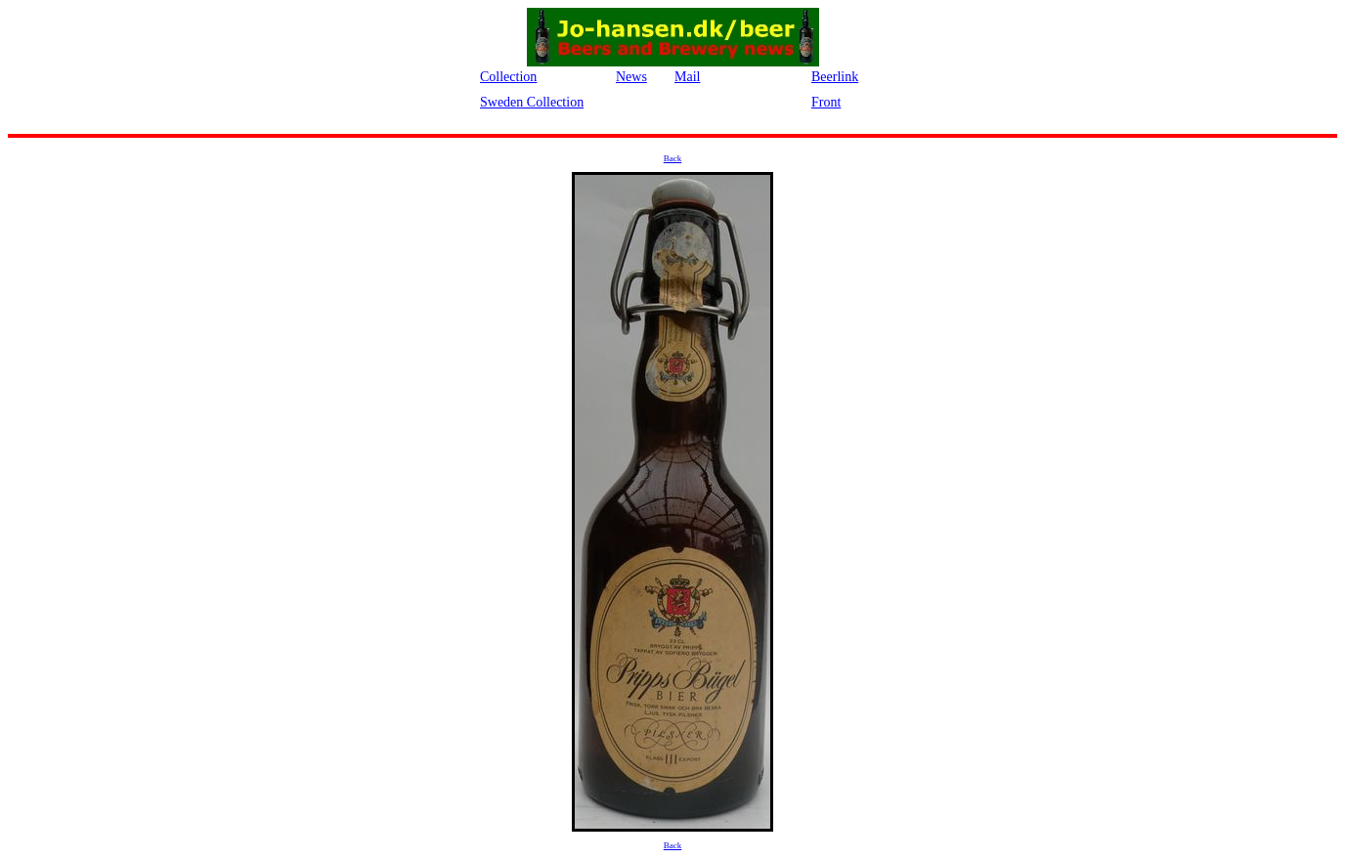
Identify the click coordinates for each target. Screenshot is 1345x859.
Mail (687, 76)
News (631, 76)
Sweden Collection (532, 102)
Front (826, 102)
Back (673, 158)
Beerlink (834, 76)
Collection (508, 76)
